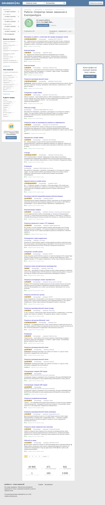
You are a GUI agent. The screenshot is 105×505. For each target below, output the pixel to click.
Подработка (6, 82)
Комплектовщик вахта (9, 45)
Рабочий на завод (8, 56)
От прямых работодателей (10, 72)
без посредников (9, 34)
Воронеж (5, 116)
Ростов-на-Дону (7, 112)
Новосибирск (6, 103)
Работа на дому (7, 80)
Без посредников (7, 75)
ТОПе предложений (50, 474)
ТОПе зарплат (67, 474)
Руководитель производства (10, 50)
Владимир (6, 105)
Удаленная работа (8, 86)
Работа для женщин (8, 91)
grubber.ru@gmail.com (10, 501)
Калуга (5, 114)
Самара (5, 107)
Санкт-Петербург (7, 102)
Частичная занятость (8, 84)
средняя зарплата (32, 474)
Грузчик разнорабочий (9, 41)
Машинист (6, 47)
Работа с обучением (8, 77)
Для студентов (7, 88)
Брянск (5, 110)
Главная (40, 489)
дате (70, 31)
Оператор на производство (10, 62)
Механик (5, 48)
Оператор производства (9, 60)
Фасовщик (6, 58)
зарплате (51, 33)
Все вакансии (49, 489)
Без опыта (6, 79)
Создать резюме (43, 25)
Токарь (5, 43)
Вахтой (5, 89)
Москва (5, 100)
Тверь (4, 109)
